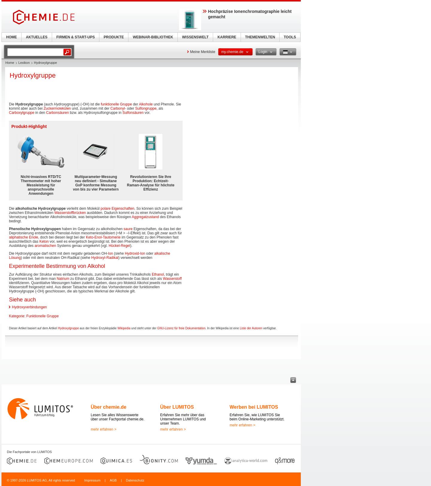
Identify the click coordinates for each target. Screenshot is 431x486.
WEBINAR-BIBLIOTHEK (153, 37)
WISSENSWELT (195, 37)
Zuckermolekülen (57, 108)
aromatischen (45, 246)
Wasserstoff (172, 279)
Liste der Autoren (251, 328)
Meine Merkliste (202, 52)
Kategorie (16, 316)
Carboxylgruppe (21, 113)
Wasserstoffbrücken (70, 213)
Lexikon (24, 62)
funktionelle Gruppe (116, 104)
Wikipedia (123, 328)
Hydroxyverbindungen (29, 307)
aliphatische (18, 237)
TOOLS (290, 37)
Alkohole (146, 104)
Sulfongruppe (146, 108)
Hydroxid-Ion (135, 253)
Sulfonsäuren (133, 113)
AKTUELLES (37, 37)
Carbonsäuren (57, 113)
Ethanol (158, 274)
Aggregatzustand (145, 217)
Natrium (63, 279)
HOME (11, 37)
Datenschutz (135, 480)
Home (9, 62)
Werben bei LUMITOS (254, 407)
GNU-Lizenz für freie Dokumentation (181, 328)
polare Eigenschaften (117, 208)
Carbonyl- (118, 108)
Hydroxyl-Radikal (105, 258)
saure (128, 229)
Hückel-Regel (119, 246)
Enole (33, 237)
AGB (113, 480)
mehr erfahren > (103, 429)
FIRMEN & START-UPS (75, 37)
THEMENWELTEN (260, 37)
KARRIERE (227, 37)
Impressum (92, 480)
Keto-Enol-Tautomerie (103, 237)
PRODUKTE (114, 37)
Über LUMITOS (177, 407)
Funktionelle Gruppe (42, 316)
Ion (110, 253)
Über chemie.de (108, 407)
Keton (43, 241)
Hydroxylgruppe (68, 328)
